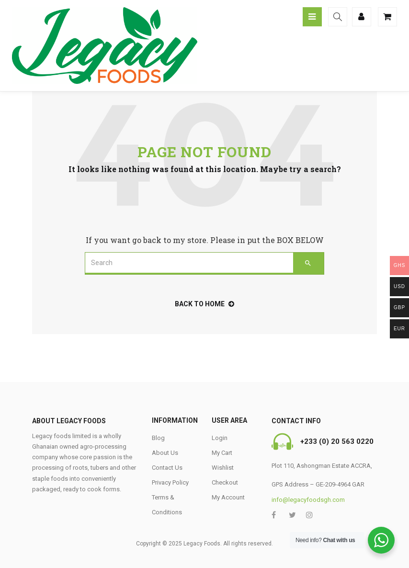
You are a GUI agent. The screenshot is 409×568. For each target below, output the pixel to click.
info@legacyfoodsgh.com (308, 499)
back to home (204, 304)
